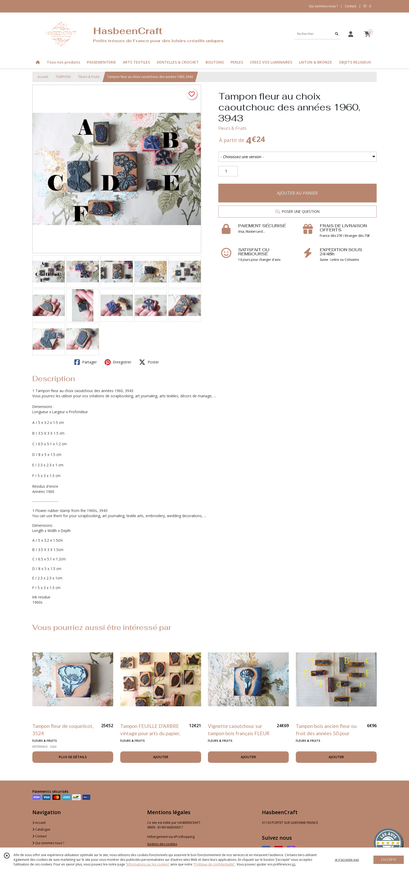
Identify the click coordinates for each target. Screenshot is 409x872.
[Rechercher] (336, 34)
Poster (149, 362)
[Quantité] (228, 171)
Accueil (43, 77)
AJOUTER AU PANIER (297, 193)
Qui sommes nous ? (48, 843)
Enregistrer (118, 362)
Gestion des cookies (162, 844)
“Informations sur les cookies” (148, 864)
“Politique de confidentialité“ (214, 864)
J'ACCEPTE (388, 859)
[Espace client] (350, 34)
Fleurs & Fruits (89, 77)
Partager (85, 362)
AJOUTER (160, 757)
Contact (350, 6)
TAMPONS (63, 77)
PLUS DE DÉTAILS (73, 757)
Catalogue (41, 829)
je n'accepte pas (347, 859)
